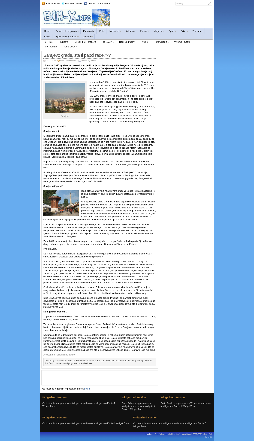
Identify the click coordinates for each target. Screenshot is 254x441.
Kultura (143, 32)
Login (87, 388)
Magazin (158, 32)
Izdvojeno (114, 32)
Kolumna (130, 31)
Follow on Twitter (73, 3)
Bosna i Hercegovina (66, 32)
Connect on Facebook (99, 3)
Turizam (196, 32)
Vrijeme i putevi (181, 42)
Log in (148, 434)
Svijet (183, 32)
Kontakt (208, 437)
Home (47, 31)
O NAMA (107, 42)
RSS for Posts (53, 3)
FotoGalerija (160, 42)
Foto (101, 31)
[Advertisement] (99, 377)
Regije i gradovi (126, 42)
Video (47, 36)
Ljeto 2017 (69, 47)
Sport (171, 32)
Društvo (86, 37)
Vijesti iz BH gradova (66, 37)
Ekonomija (88, 31)
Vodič (144, 42)
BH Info (48, 42)
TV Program (51, 46)
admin (93, 61)
